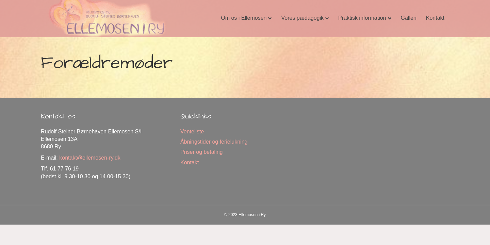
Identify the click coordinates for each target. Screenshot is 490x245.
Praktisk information (362, 18)
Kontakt (435, 18)
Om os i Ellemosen (243, 18)
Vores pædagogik (302, 18)
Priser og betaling (201, 152)
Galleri (408, 18)
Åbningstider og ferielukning (213, 142)
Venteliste (192, 131)
